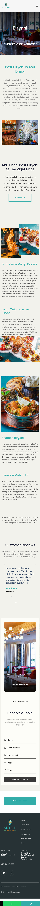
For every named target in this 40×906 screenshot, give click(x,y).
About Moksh (26, 839)
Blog (22, 843)
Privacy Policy (26, 829)
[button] (20, 198)
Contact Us (25, 834)
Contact (23, 887)
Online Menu (25, 825)
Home (23, 820)
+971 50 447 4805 (7, 864)
